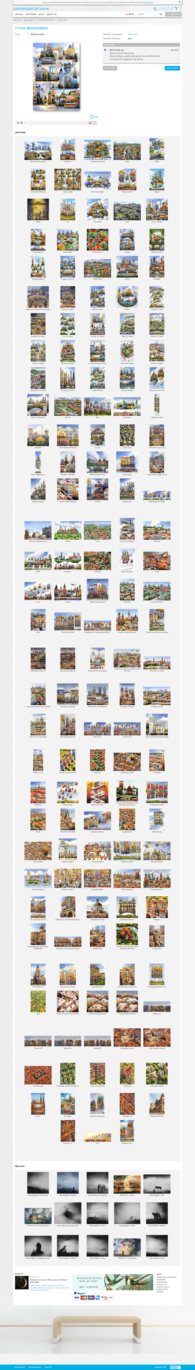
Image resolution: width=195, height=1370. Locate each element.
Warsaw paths (62, 20)
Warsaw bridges (127, 379)
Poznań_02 (97, 730)
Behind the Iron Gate (97, 463)
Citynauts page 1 (97, 879)
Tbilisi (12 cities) (127, 325)
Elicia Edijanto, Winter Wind (38, 1184)
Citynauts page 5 (156, 852)
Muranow (67, 150)
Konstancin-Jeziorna (97, 151)
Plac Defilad (38, 852)
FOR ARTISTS (162, 1282)
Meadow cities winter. (97, 1105)
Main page (17, 20)
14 (96, 117)
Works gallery (29, 20)
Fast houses (127, 463)
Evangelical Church (97, 908)
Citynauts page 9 (68, 850)
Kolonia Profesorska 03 (97, 1003)
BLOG (41, 14)
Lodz (38, 592)
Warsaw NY (127, 490)
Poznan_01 (127, 730)
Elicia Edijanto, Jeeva (127, 1214)
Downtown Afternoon (38, 181)
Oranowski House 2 (127, 908)
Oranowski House (156, 1105)
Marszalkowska (97, 976)
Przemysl (156, 531)
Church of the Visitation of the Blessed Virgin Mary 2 (127, 793)
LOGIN (168, 14)
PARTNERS (161, 1280)
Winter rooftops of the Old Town (67, 1003)
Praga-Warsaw (38, 241)
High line (97, 761)
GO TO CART (110, 68)
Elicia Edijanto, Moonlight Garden (38, 1247)
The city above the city (38, 908)
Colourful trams (97, 241)
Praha (127, 152)
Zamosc (67, 531)
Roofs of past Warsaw (68, 490)
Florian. (38, 1105)
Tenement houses (67, 622)
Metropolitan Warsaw (67, 726)
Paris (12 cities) (38, 352)
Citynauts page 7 (156, 879)
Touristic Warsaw (156, 592)
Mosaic (157, 908)
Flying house (68, 794)
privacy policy (148, 2)
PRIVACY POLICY (163, 1287)
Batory (38, 821)
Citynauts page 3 (127, 879)
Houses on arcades (68, 976)
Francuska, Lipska (157, 1075)
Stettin (38, 562)
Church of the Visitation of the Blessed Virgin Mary (127, 936)
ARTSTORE (31, 14)
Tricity (97, 531)
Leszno (97, 490)
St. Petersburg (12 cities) (97, 352)
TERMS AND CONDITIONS (167, 1277)
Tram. (97, 1138)
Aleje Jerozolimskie (97, 1075)
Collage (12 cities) (157, 298)
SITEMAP (160, 1292)
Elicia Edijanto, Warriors (68, 1247)
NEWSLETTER (162, 1289)
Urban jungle (67, 181)
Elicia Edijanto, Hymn (97, 1214)
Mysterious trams (97, 794)
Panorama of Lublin (156, 664)
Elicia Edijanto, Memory (157, 1214)
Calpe (157, 150)
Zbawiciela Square (127, 1038)
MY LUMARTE (19, 1367)
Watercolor (133, 34)
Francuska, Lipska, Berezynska (67, 1075)
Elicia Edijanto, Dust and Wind (67, 1214)
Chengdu (157, 268)
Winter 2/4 (38, 1042)
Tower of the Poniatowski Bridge (156, 726)
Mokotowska (97, 937)
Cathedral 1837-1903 (67, 821)
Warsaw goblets (38, 268)
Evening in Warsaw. (127, 695)
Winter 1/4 (156, 1008)
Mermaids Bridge (97, 182)
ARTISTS (19, 14)
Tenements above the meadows (156, 621)
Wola (97, 407)
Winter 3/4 (67, 1042)
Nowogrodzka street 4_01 (157, 976)
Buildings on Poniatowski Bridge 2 (68, 908)
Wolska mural (38, 761)
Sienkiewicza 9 (38, 976)
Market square (38, 1076)
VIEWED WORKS (34, 1367)
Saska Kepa (127, 436)
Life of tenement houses (68, 436)
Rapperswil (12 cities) (38, 379)
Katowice (67, 562)
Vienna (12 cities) (157, 325)
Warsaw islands (97, 298)
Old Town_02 (68, 1132)
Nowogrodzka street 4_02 (127, 976)
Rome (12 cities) (157, 352)
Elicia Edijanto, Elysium (68, 1184)
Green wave (68, 241)
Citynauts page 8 (97, 852)
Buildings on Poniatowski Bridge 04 (97, 627)
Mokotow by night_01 (67, 660)
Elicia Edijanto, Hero (156, 1185)
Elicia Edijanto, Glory (97, 1247)
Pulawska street (156, 697)
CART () (48, 1367)
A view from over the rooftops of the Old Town (127, 660)
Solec (38, 621)
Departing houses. (97, 822)
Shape (157, 181)
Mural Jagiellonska (38, 463)
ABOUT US (51, 14)
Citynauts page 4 (38, 879)
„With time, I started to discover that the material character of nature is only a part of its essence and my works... (49, 1287)
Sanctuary (127, 1075)
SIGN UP (177, 14)
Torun (156, 562)
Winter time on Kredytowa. (97, 695)
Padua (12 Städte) (127, 352)
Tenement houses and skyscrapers (38, 298)
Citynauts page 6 (127, 852)
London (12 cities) (97, 325)
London (127, 241)
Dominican (127, 407)
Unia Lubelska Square (156, 1038)
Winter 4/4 (97, 1042)
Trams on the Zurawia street (157, 463)
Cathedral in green (127, 763)
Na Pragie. (68, 1105)
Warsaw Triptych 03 (38, 406)
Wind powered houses (156, 497)
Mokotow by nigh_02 (38, 660)
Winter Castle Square (97, 591)
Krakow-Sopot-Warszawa (127, 621)
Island (127, 268)
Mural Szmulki (127, 181)
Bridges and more (67, 268)
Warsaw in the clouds (38, 152)
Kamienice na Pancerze (67, 761)
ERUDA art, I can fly (127, 1185)
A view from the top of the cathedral (38, 695)
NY (67, 211)
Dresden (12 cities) (38, 325)
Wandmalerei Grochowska (97, 660)
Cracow (97, 436)
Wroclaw (97, 562)
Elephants (38, 794)
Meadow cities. (127, 1132)
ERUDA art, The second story (38, 1217)
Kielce (38, 211)
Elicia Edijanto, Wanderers (97, 1184)
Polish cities (97, 269)
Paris (127, 212)
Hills (38, 1003)
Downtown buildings (68, 695)
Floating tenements (157, 794)
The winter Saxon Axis (157, 436)
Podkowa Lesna (157, 241)
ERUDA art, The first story (127, 1248)
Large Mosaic (127, 821)
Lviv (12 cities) (67, 325)
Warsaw (67, 407)
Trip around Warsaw (127, 530)
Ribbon (127, 298)
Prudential (157, 761)
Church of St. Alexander (38, 726)
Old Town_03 (127, 1105)
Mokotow (38, 436)
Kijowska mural (156, 406)
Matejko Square (38, 490)
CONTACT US (162, 1285)
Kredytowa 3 (156, 937)
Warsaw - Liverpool (67, 463)
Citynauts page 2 (67, 879)
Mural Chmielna (127, 560)
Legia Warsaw (97, 379)
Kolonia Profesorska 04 (127, 1003)
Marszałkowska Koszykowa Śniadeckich (38, 936)
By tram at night (67, 298)
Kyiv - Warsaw (157, 211)
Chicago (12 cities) (67, 379)
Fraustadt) (97, 211)
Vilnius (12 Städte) (67, 352)
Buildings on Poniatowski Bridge (67, 943)
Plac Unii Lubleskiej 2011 (38, 531)
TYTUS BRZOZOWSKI (45, 20)
